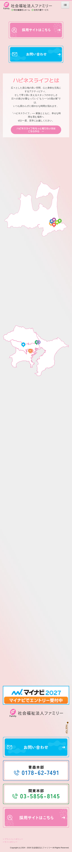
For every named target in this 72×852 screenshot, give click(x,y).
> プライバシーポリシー (13, 839)
